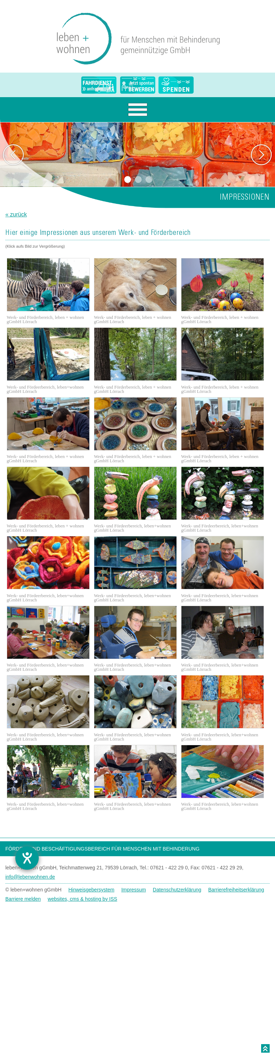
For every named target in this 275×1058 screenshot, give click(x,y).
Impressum (133, 890)
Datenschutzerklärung (177, 890)
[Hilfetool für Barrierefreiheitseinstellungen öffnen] (27, 858)
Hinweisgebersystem (91, 890)
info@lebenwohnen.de (30, 877)
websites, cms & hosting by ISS (82, 899)
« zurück (16, 214)
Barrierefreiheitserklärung (236, 890)
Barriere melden (23, 899)
